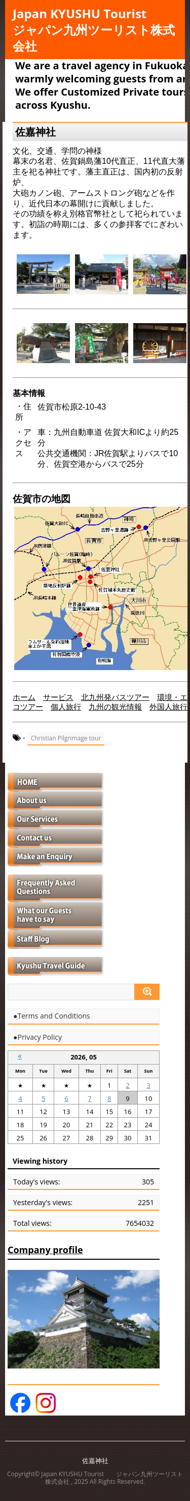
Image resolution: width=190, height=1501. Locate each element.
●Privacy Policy (37, 1037)
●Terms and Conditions (51, 1016)
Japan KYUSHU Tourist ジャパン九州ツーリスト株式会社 (94, 29)
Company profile (45, 1250)
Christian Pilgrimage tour (66, 738)
